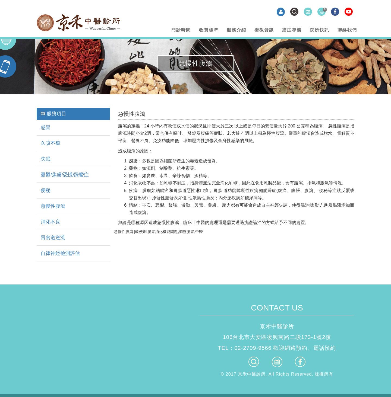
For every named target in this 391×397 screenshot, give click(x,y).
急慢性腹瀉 (53, 206)
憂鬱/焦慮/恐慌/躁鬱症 (65, 174)
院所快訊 (319, 30)
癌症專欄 (292, 30)
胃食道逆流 (53, 237)
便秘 (46, 190)
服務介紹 (236, 30)
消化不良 (50, 222)
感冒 (46, 127)
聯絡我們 (347, 30)
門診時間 (181, 30)
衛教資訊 (264, 30)
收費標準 (209, 30)
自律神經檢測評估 (60, 253)
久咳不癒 (50, 143)
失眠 (46, 159)
